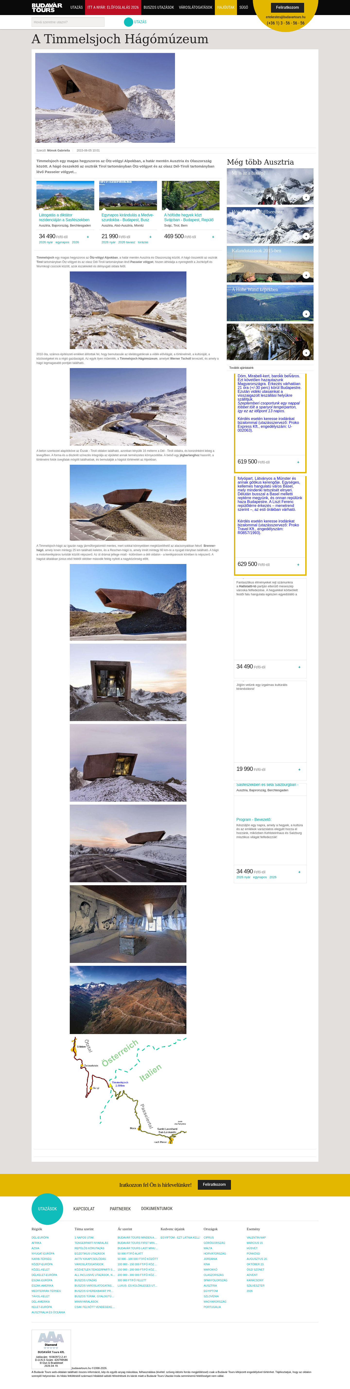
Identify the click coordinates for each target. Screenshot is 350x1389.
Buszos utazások (159, 7)
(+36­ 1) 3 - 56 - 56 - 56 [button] (286, 22)
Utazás (76, 7)
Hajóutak (226, 7)
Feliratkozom (287, 7)
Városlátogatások (195, 7)
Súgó (243, 7)
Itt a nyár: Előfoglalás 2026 (113, 7)
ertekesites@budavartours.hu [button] (286, 17)
